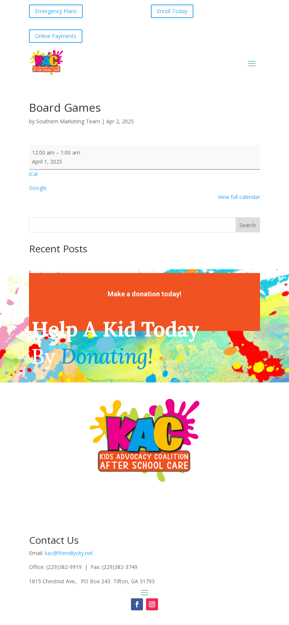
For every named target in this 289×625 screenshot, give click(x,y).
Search (247, 225)
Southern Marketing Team (68, 121)
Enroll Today (172, 11)
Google (38, 187)
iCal (33, 173)
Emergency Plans (56, 11)
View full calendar (239, 196)
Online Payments (55, 35)
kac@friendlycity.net (69, 553)
